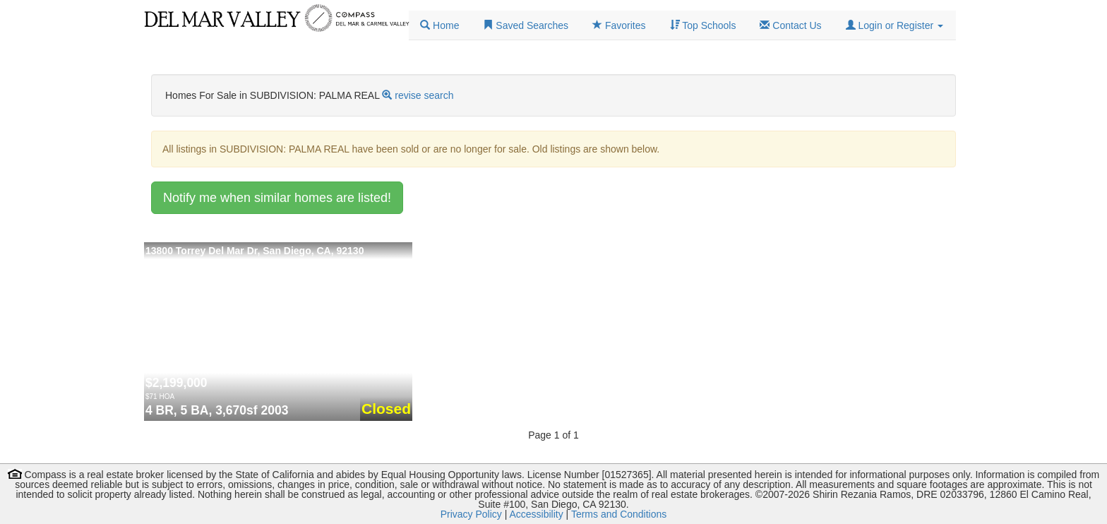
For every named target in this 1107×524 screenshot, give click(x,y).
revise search (424, 95)
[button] (894, 25)
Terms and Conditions (618, 514)
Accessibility (536, 514)
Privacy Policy (471, 514)
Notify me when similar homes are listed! (277, 198)
